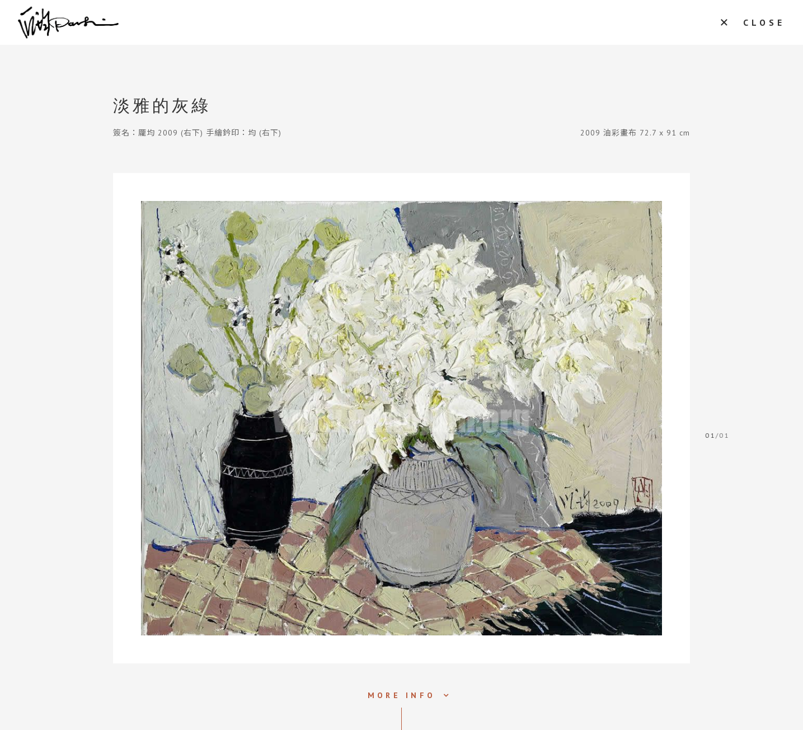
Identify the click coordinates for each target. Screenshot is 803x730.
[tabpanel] (401, 418)
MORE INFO (401, 695)
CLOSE (764, 22)
